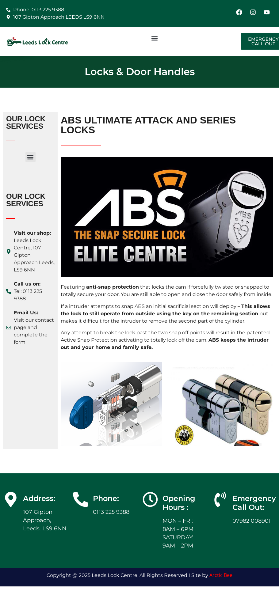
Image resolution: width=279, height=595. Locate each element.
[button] (154, 38)
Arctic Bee (220, 575)
